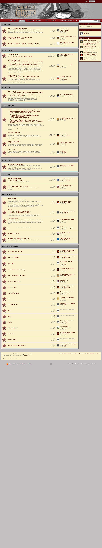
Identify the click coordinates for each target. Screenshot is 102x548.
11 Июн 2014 (63, 306)
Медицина (40, 121)
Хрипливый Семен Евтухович (90, 54)
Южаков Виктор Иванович (66, 201)
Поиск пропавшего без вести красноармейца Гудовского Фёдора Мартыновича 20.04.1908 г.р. (91, 42)
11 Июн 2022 (63, 271)
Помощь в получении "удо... (66, 238)
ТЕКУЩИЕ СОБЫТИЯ (14, 185)
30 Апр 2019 (63, 145)
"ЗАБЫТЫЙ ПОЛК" (12, 20)
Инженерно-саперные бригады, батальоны (19, 121)
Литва (11, 63)
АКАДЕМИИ (11, 263)
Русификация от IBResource (89, 363)
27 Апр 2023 (63, 288)
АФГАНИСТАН (12, 198)
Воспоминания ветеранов (15, 134)
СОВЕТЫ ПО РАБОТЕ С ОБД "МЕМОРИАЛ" (20, 37)
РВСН (9, 310)
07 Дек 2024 (63, 67)
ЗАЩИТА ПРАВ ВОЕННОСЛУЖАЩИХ (18, 238)
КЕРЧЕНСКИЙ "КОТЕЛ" (27, 94)
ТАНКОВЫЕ (11, 334)
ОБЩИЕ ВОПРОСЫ (8, 24)
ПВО (9, 299)
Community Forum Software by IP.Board (75, 363)
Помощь (30, 363)
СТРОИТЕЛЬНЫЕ (13, 328)
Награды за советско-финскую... (67, 165)
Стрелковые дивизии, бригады (17, 116)
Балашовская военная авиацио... (67, 250)
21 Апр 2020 (63, 258)
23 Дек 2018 (63, 188)
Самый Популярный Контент (93, 353)
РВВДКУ (10, 316)
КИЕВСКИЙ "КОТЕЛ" (26, 92)
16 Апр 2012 (63, 323)
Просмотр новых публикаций (67, 20)
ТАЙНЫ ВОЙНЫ (12, 150)
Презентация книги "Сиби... (66, 185)
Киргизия (35, 64)
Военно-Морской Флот (33, 120)
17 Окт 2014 (63, 346)
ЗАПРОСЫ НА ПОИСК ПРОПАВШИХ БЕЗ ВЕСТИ (21, 56)
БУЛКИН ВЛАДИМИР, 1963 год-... (67, 274)
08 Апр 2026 (63, 136)
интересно (62, 151)
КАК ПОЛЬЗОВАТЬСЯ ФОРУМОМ (17, 28)
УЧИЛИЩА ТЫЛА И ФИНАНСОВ (17, 345)
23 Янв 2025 (63, 294)
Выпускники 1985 (64, 326)
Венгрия (28, 61)
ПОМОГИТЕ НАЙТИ (13, 55)
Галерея (46, 20)
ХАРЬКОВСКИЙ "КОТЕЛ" (15, 92)
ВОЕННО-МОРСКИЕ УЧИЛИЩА (17, 275)
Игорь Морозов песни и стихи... (67, 178)
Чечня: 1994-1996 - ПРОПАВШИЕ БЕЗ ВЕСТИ (20, 211)
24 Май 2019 (63, 203)
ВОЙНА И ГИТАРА (19, 180)
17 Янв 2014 (63, 229)
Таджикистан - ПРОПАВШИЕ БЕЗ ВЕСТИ (19, 228)
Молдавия (16, 63)
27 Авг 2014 (63, 329)
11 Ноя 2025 (63, 97)
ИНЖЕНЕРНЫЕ (12, 287)
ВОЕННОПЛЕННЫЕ (13, 91)
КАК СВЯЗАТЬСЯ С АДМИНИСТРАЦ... (64, 29)
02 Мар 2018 (63, 335)
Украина (35, 63)
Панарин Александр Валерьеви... (67, 211)
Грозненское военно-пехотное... (67, 291)
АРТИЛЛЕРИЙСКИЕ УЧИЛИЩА (16, 270)
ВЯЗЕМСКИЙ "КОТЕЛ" (37, 92)
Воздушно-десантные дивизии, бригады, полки (20, 112)
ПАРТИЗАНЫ (13, 122)
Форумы (22, 20)
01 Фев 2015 (63, 300)
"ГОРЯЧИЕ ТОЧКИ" (13, 218)
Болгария (23, 61)
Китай (37, 61)
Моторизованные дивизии (16, 115)
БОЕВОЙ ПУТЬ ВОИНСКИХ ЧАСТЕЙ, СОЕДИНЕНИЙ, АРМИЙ (25, 110)
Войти (86, 1)
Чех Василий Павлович (65, 133)
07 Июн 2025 (63, 32)
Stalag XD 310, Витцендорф (66, 94)
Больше (53, 20)
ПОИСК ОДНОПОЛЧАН (9, 194)
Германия (33, 61)
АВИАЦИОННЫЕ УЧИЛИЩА (16, 251)
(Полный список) (25, 355)
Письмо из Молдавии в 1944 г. (67, 142)
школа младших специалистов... (67, 297)
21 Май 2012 (63, 265)
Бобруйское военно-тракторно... (67, 256)
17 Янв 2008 (63, 282)
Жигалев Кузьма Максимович (90, 57)
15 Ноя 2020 (63, 168)
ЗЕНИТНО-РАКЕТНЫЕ (14, 281)
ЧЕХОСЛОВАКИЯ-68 (13, 234)
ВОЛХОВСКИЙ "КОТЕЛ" (15, 94)
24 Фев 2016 (63, 213)
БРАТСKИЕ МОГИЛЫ (14, 60)
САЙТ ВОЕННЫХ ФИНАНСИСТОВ (68, 344)
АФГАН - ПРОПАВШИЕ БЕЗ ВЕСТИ (18, 200)
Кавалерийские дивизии (30, 114)
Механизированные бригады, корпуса (18, 120)
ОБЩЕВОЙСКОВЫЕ (13, 293)
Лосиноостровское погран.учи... (67, 320)
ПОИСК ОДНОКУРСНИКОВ (10, 246)
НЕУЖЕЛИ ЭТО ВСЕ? (65, 232)
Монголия (24, 64)
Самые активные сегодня (72, 353)
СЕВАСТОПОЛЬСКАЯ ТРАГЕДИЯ (17, 95)
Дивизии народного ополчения (17, 114)
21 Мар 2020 (63, 252)
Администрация (62, 353)
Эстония (19, 64)
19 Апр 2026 (63, 56)
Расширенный (100, 20)
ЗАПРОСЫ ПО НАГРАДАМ (15, 164)
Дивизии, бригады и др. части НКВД (18, 119)
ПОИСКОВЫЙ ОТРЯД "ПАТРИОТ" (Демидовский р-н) (22, 78)
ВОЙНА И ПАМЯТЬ (7, 50)
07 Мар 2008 (63, 235)
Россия (25, 63)
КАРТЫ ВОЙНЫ (13, 142)
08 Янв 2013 (63, 240)
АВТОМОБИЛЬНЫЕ (13, 257)
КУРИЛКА (12, 180)
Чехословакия (13, 64)
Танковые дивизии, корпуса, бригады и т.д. (19, 117)
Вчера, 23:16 (63, 120)
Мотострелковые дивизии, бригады (30, 115)
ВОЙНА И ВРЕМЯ (7, 174)
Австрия (11, 61)
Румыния (30, 63)
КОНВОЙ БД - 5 (33, 121)
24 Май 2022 (63, 80)
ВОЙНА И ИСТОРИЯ (8, 106)
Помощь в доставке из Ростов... (67, 219)
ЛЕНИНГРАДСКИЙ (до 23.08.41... (67, 118)
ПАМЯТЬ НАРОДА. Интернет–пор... (68, 36)
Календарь (39, 20)
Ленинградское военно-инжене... (67, 286)
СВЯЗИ (10, 322)
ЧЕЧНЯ (10, 209)
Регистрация (92, 1)
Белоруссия (17, 61)
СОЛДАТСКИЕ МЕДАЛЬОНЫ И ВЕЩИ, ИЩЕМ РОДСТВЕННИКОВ (24, 76)
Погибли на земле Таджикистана (67, 226)
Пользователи (30, 20)
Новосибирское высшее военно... (67, 303)
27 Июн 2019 (63, 39)
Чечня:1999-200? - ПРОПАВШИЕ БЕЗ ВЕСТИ (20, 212)
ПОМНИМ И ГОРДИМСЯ (14, 132)
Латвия (41, 61)
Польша (21, 63)
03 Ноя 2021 (63, 181)
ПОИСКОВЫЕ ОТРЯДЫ (14, 75)
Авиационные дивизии (15, 111)
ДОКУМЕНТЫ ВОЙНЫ (14, 141)
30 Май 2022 (63, 45)
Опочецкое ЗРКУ (64, 280)
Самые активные (83, 353)
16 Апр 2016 (63, 153)
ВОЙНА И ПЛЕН (6, 87)
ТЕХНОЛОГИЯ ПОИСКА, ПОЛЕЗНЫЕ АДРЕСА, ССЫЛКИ (24, 43)
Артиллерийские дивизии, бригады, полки (30, 111)
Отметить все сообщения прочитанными (17, 363)
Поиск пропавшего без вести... (67, 54)
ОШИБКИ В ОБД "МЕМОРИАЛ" (17, 38)
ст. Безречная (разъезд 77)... (66, 64)
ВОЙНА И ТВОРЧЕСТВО (15, 178)
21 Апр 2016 (63, 222)
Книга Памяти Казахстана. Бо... (67, 42)
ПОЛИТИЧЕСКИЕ (13, 304)
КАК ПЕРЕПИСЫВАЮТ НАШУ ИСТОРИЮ (19, 186)
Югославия (29, 64)
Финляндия (40, 63)
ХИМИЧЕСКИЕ (12, 339)
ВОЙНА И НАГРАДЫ (8, 160)
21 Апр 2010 (63, 277)
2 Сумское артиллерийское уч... (67, 268)
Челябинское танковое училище (67, 332)
